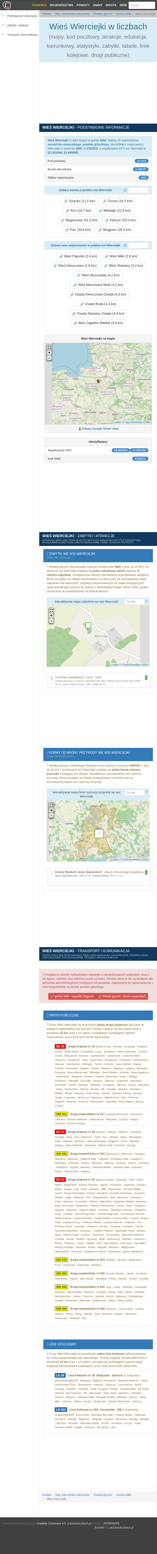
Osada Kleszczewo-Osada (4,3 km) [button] (98, 294)
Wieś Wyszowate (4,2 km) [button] (98, 275)
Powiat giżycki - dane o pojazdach (122, 996)
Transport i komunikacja (22, 34)
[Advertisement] (20, 63)
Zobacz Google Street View (100, 428)
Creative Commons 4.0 (51, 1523)
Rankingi (39, 5)
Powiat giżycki (102, 13)
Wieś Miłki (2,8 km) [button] (120, 256)
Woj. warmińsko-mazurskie (72, 13)
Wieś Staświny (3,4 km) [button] (123, 266)
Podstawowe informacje (22, 16)
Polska (46, 13)
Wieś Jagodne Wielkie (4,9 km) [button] (98, 323)
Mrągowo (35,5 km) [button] (114, 230)
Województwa (61, 5)
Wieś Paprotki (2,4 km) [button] (78, 256)
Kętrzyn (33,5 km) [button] (120, 220)
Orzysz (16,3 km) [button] (117, 201)
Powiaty (83, 5)
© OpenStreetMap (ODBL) (137, 422)
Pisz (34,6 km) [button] (78, 230)
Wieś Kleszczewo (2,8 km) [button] (74, 266)
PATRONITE (112, 1523)
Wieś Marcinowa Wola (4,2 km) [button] (98, 285)
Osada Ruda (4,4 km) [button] (98, 304)
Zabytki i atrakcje (18, 25)
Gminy (97, 5)
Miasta (111, 5)
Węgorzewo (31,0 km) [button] (79, 220)
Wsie (123, 5)
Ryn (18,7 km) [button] (78, 211)
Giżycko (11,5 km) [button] (79, 201)
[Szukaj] (142, 5)
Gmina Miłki (123, 13)
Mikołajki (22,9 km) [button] (115, 211)
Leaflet (117, 422)
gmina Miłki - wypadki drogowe (72, 996)
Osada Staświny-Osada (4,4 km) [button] (98, 313)
